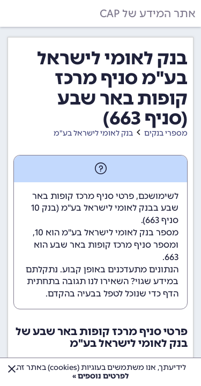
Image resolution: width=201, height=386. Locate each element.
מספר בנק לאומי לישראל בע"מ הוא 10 (106, 232)
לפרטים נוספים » (100, 376)
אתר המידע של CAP (148, 13)
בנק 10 (43, 208)
